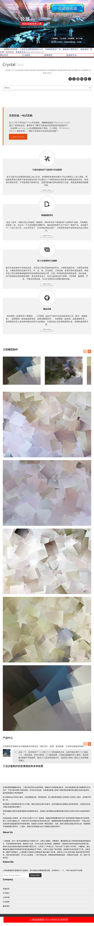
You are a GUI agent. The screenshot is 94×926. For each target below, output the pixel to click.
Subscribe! (35, 875)
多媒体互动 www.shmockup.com (30, 52)
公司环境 (6, 897)
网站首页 (4, 55)
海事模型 (48, 55)
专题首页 (6, 889)
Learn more (18, 136)
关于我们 (6, 893)
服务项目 (47, 158)
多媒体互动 (71, 55)
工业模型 (26, 55)
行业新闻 (6, 902)
